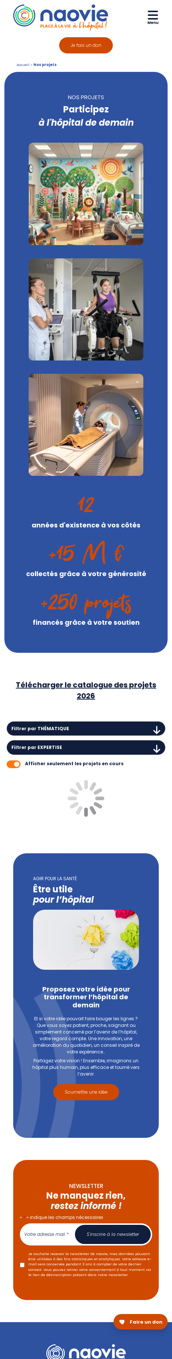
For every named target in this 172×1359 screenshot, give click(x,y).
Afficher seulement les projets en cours (74, 763)
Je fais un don (86, 45)
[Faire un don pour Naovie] (141, 1322)
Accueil (23, 64)
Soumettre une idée (86, 1092)
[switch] (14, 764)
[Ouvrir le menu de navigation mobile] (153, 17)
